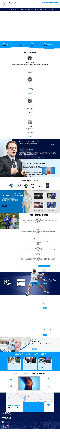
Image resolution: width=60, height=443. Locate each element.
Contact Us (38, 436)
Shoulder (30, 123)
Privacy (20, 436)
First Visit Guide (11, 381)
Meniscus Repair (30, 89)
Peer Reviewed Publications (8, 44)
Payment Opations (48, 381)
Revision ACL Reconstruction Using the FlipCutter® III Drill (51, 197)
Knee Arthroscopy (30, 85)
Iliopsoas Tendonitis (30, 111)
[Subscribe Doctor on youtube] (30, 434)
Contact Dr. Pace (52, 9)
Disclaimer (15, 436)
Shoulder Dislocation (30, 133)
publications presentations (35, 163)
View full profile (41, 157)
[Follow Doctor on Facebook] (26, 434)
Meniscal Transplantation (30, 91)
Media (46, 9)
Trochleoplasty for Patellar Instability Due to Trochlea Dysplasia (39, 206)
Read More (30, 72)
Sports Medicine (30, 59)
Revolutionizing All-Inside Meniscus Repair (39, 197)
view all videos (30, 388)
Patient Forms (11, 389)
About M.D (29, 141)
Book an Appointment (53, 5)
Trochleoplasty (30, 88)
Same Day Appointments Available (49, 2)
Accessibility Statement (46, 436)
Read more (38, 234)
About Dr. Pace (9, 9)
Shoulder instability (30, 129)
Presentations (22, 43)
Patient (38, 215)
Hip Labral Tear (30, 108)
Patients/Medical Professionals (27, 9)
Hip (30, 102)
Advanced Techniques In (12, 194)
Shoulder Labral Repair (30, 128)
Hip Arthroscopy (30, 107)
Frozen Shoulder (30, 132)
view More (10, 368)
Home (11, 436)
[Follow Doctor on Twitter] (28, 434)
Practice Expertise (16, 9)
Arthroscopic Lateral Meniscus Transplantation (51, 206)
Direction (15, 406)
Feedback (28, 436)
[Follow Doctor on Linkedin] (32, 434)
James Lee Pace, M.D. (29, 149)
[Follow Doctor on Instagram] (34, 434)
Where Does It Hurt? (7, 282)
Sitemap (24, 436)
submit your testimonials (44, 265)
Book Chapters (36, 43)
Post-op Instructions (48, 389)
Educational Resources (39, 9)
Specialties (30, 52)
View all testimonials (31, 265)
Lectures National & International (50, 44)
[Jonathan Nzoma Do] (9, 4)
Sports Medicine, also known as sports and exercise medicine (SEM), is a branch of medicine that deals (30, 64)
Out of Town (38, 340)
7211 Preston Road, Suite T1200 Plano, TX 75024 (30, 405)
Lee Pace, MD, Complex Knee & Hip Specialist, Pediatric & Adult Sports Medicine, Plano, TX (30, 438)
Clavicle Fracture (30, 131)
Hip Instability (30, 112)
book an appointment (49, 408)
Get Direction (28, 408)
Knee (30, 81)
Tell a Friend (33, 436)
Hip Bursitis (30, 109)
